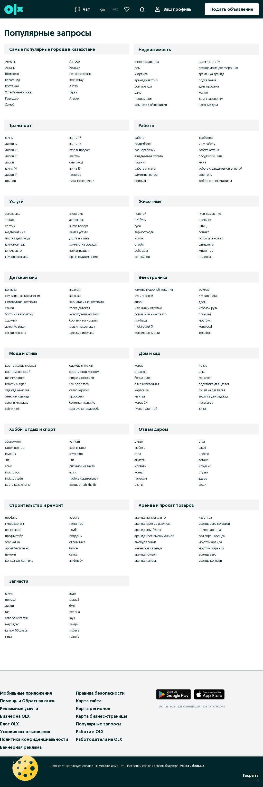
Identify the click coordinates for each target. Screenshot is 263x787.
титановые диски (81, 181)
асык (8, 466)
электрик (76, 214)
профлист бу (14, 536)
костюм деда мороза (20, 365)
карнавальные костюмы (86, 302)
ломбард (141, 320)
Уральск (74, 68)
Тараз (73, 92)
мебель (140, 448)
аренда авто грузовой (214, 524)
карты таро (77, 448)
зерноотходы (144, 232)
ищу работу (207, 144)
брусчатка (12, 542)
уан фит (74, 441)
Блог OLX (9, 723)
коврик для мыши (147, 333)
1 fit (71, 460)
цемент (10, 554)
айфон (139, 302)
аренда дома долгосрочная (219, 68)
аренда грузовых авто (150, 517)
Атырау (74, 98)
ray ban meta (208, 296)
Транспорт (20, 125)
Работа (146, 125)
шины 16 (75, 144)
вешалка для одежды (214, 396)
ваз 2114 (74, 156)
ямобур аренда (145, 542)
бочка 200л (143, 378)
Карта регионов (93, 708)
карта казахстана (17, 485)
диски (9, 162)
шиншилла (206, 244)
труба (73, 530)
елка (202, 372)
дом (137, 68)
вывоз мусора (79, 226)
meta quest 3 (144, 326)
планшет (205, 314)
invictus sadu (14, 478)
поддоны (75, 536)
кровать (140, 466)
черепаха (205, 257)
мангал (140, 396)
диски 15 (11, 150)
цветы (139, 485)
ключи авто (13, 250)
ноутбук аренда (210, 542)
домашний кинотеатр (150, 314)
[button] (142, 8)
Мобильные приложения (26, 693)
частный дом (208, 105)
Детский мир (23, 277)
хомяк (139, 238)
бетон (73, 548)
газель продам (79, 150)
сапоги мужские (17, 402)
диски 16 (11, 156)
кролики (205, 220)
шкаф (202, 448)
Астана (10, 68)
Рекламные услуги (19, 708)
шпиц (202, 226)
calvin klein (13, 409)
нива (8, 636)
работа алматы (145, 168)
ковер (139, 365)
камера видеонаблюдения (154, 290)
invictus (10, 454)
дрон (202, 302)
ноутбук (205, 320)
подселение (208, 80)
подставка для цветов (214, 384)
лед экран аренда (212, 536)
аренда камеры (146, 560)
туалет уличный (146, 409)
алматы (140, 460)
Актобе (74, 61)
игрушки (205, 466)
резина (74, 612)
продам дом (143, 99)
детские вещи (15, 326)
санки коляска (15, 333)
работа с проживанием (215, 181)
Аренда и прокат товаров (166, 505)
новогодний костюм (84, 314)
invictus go (12, 472)
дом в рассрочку (211, 99)
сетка (73, 554)
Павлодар (11, 98)
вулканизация (79, 250)
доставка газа (79, 238)
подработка (143, 144)
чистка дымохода (18, 238)
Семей (10, 104)
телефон (205, 333)
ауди (72, 593)
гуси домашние (210, 214)
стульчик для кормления (23, 296)
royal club (76, 454)
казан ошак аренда (149, 548)
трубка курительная (83, 478)
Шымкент (12, 74)
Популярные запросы (98, 723)
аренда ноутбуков (148, 530)
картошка (142, 390)
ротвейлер (142, 257)
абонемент (13, 441)
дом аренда (143, 86)
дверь (203, 478)
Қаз (102, 9)
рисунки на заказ (82, 466)
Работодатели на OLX (99, 739)
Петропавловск (80, 74)
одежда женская (17, 390)
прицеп (10, 181)
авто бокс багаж (16, 618)
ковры (203, 365)
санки (9, 308)
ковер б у (141, 402)
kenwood (205, 326)
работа (139, 138)
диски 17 (11, 144)
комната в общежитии (151, 105)
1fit (7, 460)
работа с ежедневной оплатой (220, 168)
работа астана (209, 150)
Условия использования (25, 731)
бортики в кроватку (19, 314)
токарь (10, 220)
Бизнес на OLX (15, 716)
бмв (71, 606)
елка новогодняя (147, 384)
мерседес (12, 624)
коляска (11, 290)
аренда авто (207, 554)
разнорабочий (145, 150)
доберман (142, 250)
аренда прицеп (146, 554)
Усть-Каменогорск (18, 92)
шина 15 (75, 168)
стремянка (77, 542)
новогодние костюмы (21, 302)
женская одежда (17, 396)
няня (202, 162)
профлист (12, 517)
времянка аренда (211, 74)
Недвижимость (155, 49)
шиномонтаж (15, 244)
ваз (7, 612)
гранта (74, 636)
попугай (140, 214)
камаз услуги (78, 232)
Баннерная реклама (21, 747)
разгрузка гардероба (84, 409)
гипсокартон (14, 524)
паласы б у (206, 402)
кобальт (74, 630)
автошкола (76, 220)
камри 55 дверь (16, 630)
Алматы (10, 61)
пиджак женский (81, 378)
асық (72, 472)
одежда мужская (81, 365)
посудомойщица (210, 156)
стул (202, 441)
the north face (79, 384)
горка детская (79, 308)
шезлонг (75, 290)
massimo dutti (15, 378)
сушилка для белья (212, 390)
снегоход (76, 162)
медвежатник (15, 232)
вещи (202, 485)
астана (204, 460)
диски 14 (11, 175)
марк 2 (74, 599)
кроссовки (76, 396)
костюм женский (17, 372)
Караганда (12, 80)
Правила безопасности (100, 693)
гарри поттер (14, 448)
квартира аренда (147, 62)
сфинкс (204, 232)
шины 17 (75, 138)
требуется (206, 138)
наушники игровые (148, 308)
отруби (140, 244)
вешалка (205, 378)
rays (72, 618)
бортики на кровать (83, 320)
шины (9, 138)
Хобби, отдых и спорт (32, 429)
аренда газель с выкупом (153, 524)
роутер (204, 290)
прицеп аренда (210, 530)
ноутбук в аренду (211, 548)
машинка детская (82, 326)
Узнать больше (192, 766)
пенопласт (77, 524)
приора (10, 599)
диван (203, 409)
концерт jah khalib (82, 485)
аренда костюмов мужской (154, 536)
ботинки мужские (82, 402)
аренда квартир (146, 80)
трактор (75, 175)
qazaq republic (79, 390)
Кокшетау (76, 80)
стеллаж (140, 372)
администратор (146, 175)
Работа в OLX (90, 731)
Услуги (16, 201)
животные (206, 250)
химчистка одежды (83, 244)
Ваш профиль (176, 9)
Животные (150, 201)
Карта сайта (88, 700)
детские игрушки (82, 333)
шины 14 (11, 168)
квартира (141, 74)
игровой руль (208, 308)
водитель (205, 175)
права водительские (83, 257)
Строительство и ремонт (36, 505)
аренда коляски (210, 560)
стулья (203, 472)
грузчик (140, 162)
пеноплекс (13, 530)
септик (10, 226)
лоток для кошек (211, 238)
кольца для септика (19, 560)
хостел (204, 92)
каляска (75, 296)
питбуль (140, 220)
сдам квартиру (209, 62)
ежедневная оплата (149, 156)
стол (138, 454)
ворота (74, 517)
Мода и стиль (23, 353)
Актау (73, 86)
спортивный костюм (84, 372)
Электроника (153, 277)
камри (74, 624)
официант (142, 181)
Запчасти (18, 581)
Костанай (12, 86)
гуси (138, 226)
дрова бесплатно (17, 548)
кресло (204, 454)
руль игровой (144, 296)
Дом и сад (149, 353)
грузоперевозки (17, 257)
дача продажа (209, 86)
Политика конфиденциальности (34, 739)
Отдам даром (153, 429)
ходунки (11, 320)
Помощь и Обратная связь (27, 700)
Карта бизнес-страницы (101, 716)
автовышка (12, 214)
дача (138, 92)
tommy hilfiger (15, 384)
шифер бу (76, 560)
